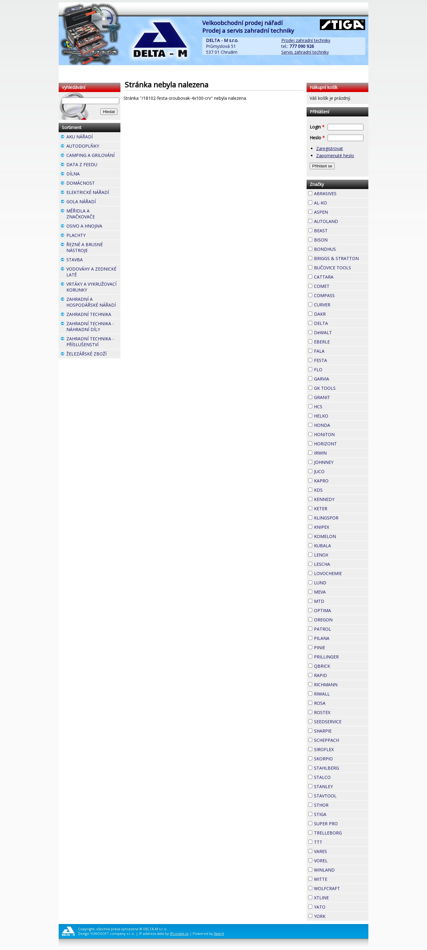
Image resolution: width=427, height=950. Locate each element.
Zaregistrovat (329, 148)
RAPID (338, 674)
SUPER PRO (341, 823)
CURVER (341, 304)
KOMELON (341, 536)
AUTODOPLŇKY (93, 146)
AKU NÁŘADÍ (93, 137)
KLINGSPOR (341, 517)
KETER (338, 507)
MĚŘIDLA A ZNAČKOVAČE (93, 214)
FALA (335, 350)
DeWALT (341, 332)
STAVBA (93, 260)
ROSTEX (341, 712)
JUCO (335, 470)
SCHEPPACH (341, 740)
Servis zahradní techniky (305, 52)
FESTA (338, 359)
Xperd (219, 933)
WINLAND (341, 869)
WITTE (338, 878)
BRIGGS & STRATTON (341, 258)
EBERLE (341, 341)
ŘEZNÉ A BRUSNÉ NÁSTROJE (93, 248)
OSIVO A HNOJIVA (93, 226)
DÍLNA (90, 174)
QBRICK (341, 665)
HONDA (341, 424)
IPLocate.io (179, 933)
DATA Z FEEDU (93, 165)
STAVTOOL (341, 795)
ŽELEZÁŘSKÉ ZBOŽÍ (93, 354)
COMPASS (341, 295)
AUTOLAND (341, 221)
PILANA (340, 637)
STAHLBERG (341, 767)
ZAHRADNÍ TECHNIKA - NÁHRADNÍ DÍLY (93, 327)
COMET (340, 285)
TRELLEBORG (341, 832)
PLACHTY (93, 236)
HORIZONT (341, 443)
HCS (333, 406)
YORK (336, 915)
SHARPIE (341, 730)
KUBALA (341, 545)
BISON (338, 239)
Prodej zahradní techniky (305, 40)
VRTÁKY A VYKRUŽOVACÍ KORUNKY (93, 287)
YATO (336, 906)
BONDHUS (341, 249)
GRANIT (341, 396)
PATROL (341, 628)
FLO (333, 368)
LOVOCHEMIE (341, 573)
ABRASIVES (341, 193)
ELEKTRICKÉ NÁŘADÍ (93, 193)
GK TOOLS (341, 388)
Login (317, 127)
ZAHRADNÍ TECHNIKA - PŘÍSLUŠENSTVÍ (93, 342)
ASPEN (339, 211)
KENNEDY (341, 499)
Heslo (317, 138)
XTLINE (340, 897)
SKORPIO (341, 758)
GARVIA (340, 378)
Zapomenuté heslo (335, 155)
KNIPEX (340, 526)
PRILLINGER (341, 656)
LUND (337, 582)
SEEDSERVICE (341, 721)
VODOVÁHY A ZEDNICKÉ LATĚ (93, 272)
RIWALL (341, 693)
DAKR (337, 313)
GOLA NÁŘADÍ (93, 202)
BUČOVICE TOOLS (341, 267)
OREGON (341, 619)
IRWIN (338, 452)
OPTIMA (341, 610)
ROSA (336, 702)
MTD (335, 600)
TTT (333, 841)
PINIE (336, 646)
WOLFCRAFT (341, 888)
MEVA (337, 591)
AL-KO (338, 202)
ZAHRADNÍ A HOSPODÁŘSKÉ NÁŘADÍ (93, 302)
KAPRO (339, 480)
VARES (338, 850)
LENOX (339, 554)
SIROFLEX (341, 749)
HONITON (341, 434)
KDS (334, 489)
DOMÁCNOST (93, 183)
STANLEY (341, 786)
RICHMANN (341, 684)
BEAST (338, 229)
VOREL (338, 860)
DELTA (339, 322)
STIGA (337, 813)
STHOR (339, 804)
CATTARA (341, 276)
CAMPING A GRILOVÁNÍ (93, 156)
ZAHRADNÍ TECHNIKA (93, 315)
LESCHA (341, 563)
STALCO (341, 777)
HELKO (339, 415)
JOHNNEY (341, 462)
